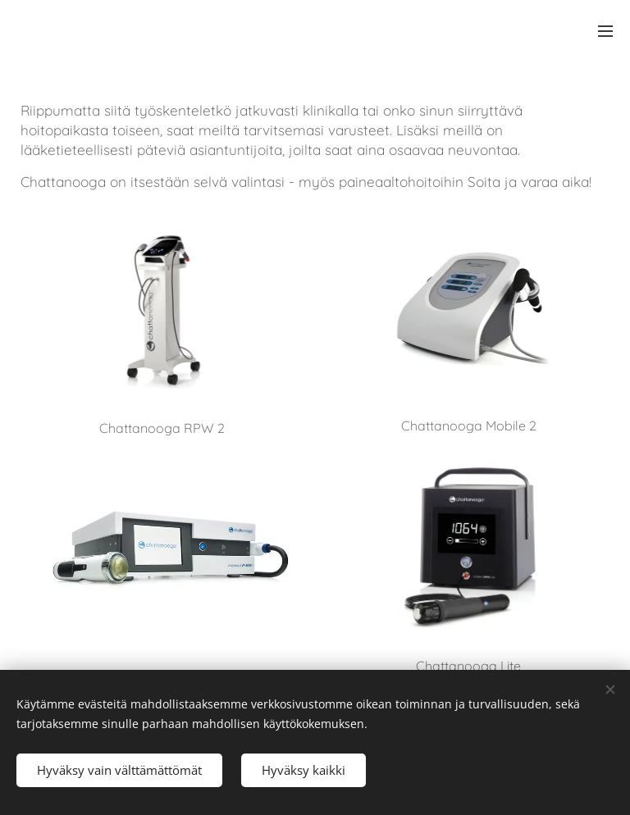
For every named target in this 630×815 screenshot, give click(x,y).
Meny (605, 31)
